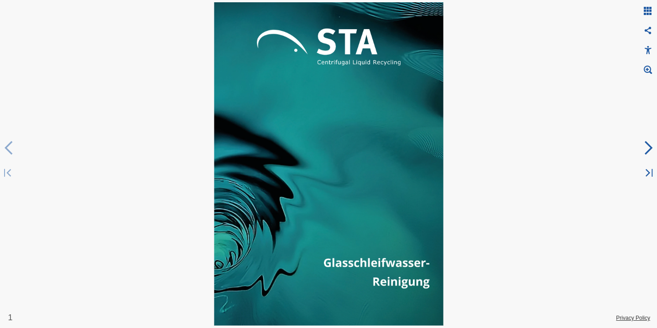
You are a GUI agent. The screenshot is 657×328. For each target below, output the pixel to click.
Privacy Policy (633, 318)
